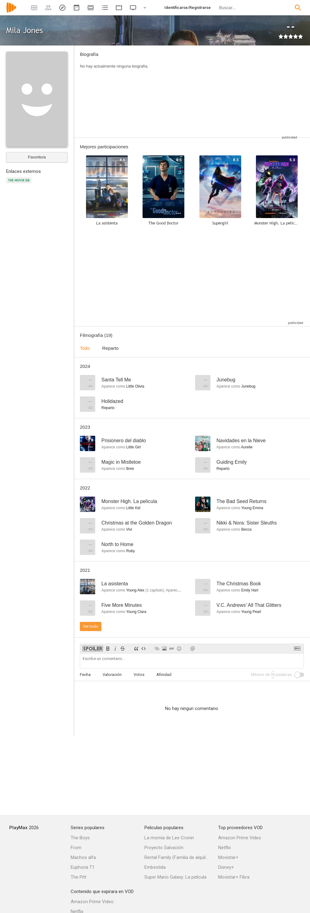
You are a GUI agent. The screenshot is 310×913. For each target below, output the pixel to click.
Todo (85, 348)
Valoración (112, 674)
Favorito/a (37, 157)
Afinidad (163, 674)
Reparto (110, 348)
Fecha (85, 674)
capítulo (155, 590)
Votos (139, 674)
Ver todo (90, 626)
